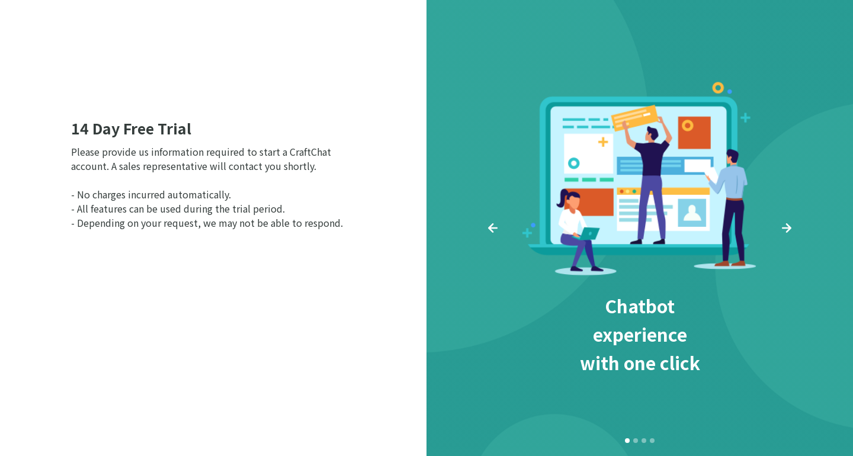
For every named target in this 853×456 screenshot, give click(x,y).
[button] (493, 228)
